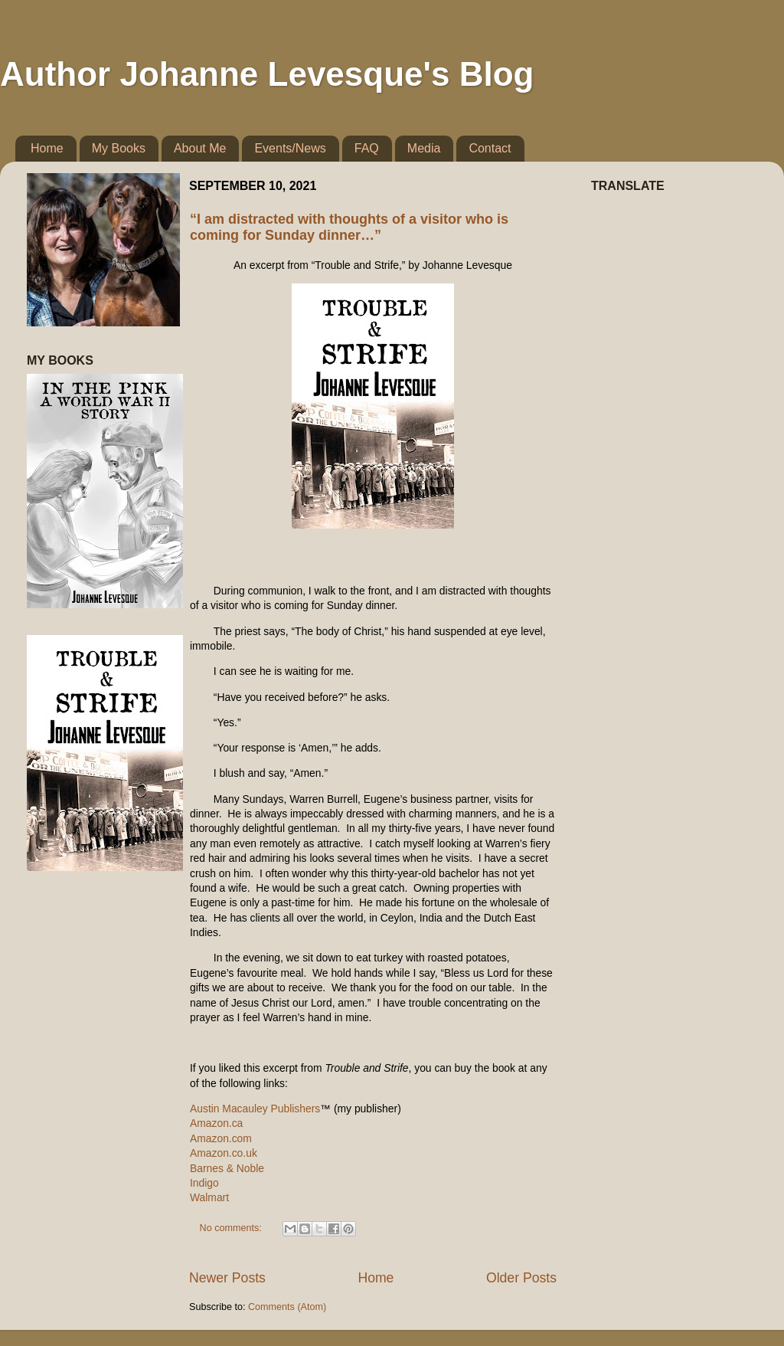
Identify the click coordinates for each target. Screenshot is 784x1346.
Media (424, 148)
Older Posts (521, 1277)
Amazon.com (221, 1138)
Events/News (289, 148)
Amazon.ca (216, 1123)
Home (47, 148)
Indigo (204, 1183)
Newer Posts (227, 1277)
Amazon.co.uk (223, 1153)
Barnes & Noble (227, 1168)
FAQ (366, 148)
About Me (200, 148)
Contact (490, 148)
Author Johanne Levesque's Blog (267, 74)
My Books (118, 148)
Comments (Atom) (287, 1307)
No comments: (232, 1228)
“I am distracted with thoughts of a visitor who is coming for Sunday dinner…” (349, 227)
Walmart (209, 1197)
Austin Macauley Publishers (255, 1108)
